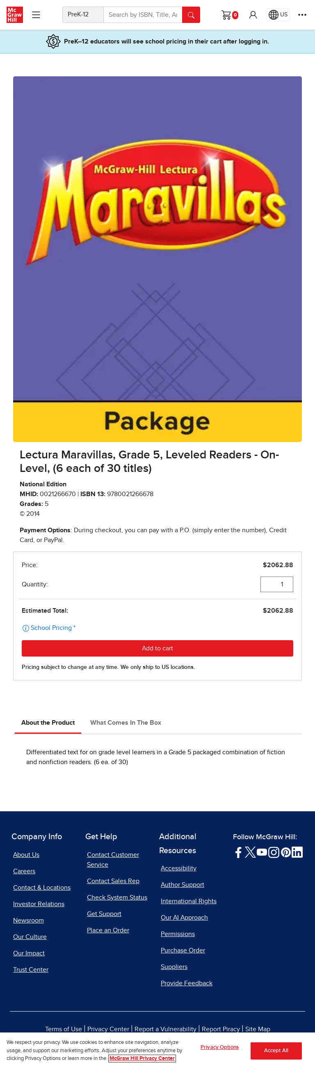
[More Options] (302, 15)
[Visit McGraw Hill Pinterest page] (285, 852)
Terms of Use (63, 1029)
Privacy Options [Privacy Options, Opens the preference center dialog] (220, 1048)
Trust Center (30, 969)
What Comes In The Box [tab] (125, 722)
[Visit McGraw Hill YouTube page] (261, 852)
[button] (253, 15)
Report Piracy (221, 1029)
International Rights (189, 901)
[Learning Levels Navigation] (36, 14)
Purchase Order (183, 950)
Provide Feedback (186, 983)
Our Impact (29, 953)
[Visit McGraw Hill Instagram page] (273, 852)
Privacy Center (108, 1029)
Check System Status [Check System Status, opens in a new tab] (117, 897)
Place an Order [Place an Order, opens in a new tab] (108, 930)
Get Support (104, 914)
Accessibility (178, 868)
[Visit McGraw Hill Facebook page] (238, 852)
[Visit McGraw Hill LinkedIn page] (297, 852)
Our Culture (30, 937)
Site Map (257, 1029)
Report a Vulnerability (165, 1029)
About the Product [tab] (48, 722)
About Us (26, 855)
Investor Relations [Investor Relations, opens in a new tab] (38, 904)
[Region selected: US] (278, 14)
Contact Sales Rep (113, 881)
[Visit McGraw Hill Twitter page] (250, 852)
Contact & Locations (42, 887)
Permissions (178, 934)
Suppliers (174, 967)
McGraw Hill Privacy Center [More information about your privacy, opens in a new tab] (142, 1059)
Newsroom (28, 920)
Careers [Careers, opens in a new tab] (24, 871)
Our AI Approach (184, 917)
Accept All (276, 1051)
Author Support (182, 884)
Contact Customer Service (113, 860)
